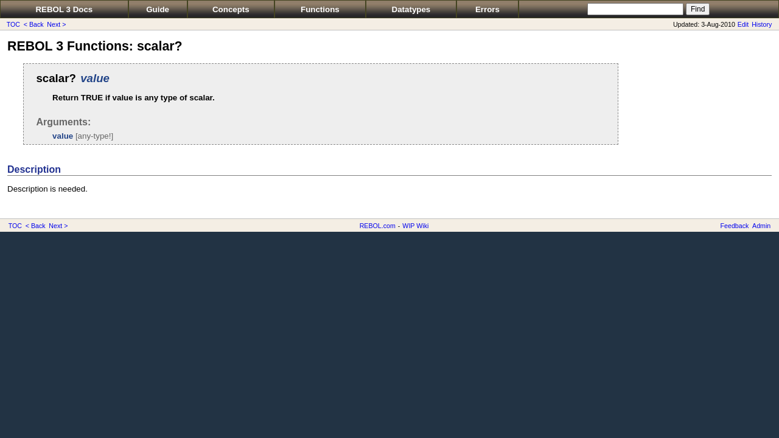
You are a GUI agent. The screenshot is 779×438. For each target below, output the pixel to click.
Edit (743, 24)
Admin (761, 225)
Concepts (231, 9)
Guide (157, 9)
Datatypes (411, 9)
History (762, 24)
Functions (320, 9)
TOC (13, 24)
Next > (56, 24)
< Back (34, 24)
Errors (487, 9)
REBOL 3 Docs (64, 9)
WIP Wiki (415, 225)
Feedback (735, 225)
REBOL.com (378, 225)
